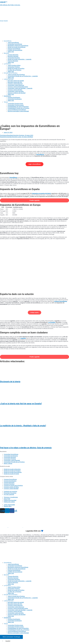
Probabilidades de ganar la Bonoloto (18, 106)
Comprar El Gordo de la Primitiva (13, 485)
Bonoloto (6, 53)
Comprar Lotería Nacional (15, 83)
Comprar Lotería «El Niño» (11, 487)
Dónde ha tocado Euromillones (16, 47)
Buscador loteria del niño (15, 82)
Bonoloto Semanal (13, 56)
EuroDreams (7, 96)
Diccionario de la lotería (10, 381)
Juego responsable (9, 504)
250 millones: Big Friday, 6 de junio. (10, 5)
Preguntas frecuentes (10, 493)
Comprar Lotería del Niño (15, 90)
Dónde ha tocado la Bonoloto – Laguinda (19, 59)
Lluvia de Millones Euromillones (17, 109)
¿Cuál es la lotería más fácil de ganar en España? (21, 403)
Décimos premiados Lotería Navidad (18, 111)
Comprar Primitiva (9, 484)
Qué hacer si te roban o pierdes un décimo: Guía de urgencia (26, 448)
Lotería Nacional (8, 79)
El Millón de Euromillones (15, 50)
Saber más (11, 51)
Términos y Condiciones (11, 497)
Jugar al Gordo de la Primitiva (16, 74)
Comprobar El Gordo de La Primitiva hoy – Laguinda (23, 76)
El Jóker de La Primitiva (14, 70)
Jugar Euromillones (13, 42)
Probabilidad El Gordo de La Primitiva (18, 108)
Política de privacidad (10, 500)
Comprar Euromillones (10, 479)
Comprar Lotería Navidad (11, 488)
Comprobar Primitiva (14, 67)
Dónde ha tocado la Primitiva (16, 68)
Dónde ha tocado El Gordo (11, 473)
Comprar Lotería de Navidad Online (18, 86)
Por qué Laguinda (9, 494)
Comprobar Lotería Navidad (12, 460)
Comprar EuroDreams (14, 97)
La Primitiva (7, 64)
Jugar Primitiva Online (14, 65)
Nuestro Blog (7, 506)
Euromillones (7, 41)
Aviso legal (7, 498)
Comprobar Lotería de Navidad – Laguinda (20, 88)
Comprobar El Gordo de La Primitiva (14, 462)
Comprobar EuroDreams (15, 99)
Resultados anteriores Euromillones (18, 45)
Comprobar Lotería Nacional (16, 85)
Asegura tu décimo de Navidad (16, 93)
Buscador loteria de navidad (16, 80)
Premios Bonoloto (13, 61)
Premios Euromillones (14, 48)
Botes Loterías (8, 463)
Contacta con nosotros (10, 491)
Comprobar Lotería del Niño (16, 91)
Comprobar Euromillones (15, 44)
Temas (6, 102)
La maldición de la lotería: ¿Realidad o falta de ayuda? (23, 425)
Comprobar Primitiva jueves (16, 105)
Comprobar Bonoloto (14, 57)
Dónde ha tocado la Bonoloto (12, 469)
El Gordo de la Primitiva (10, 73)
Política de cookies (9, 501)
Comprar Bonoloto (13, 54)
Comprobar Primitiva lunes (15, 103)
